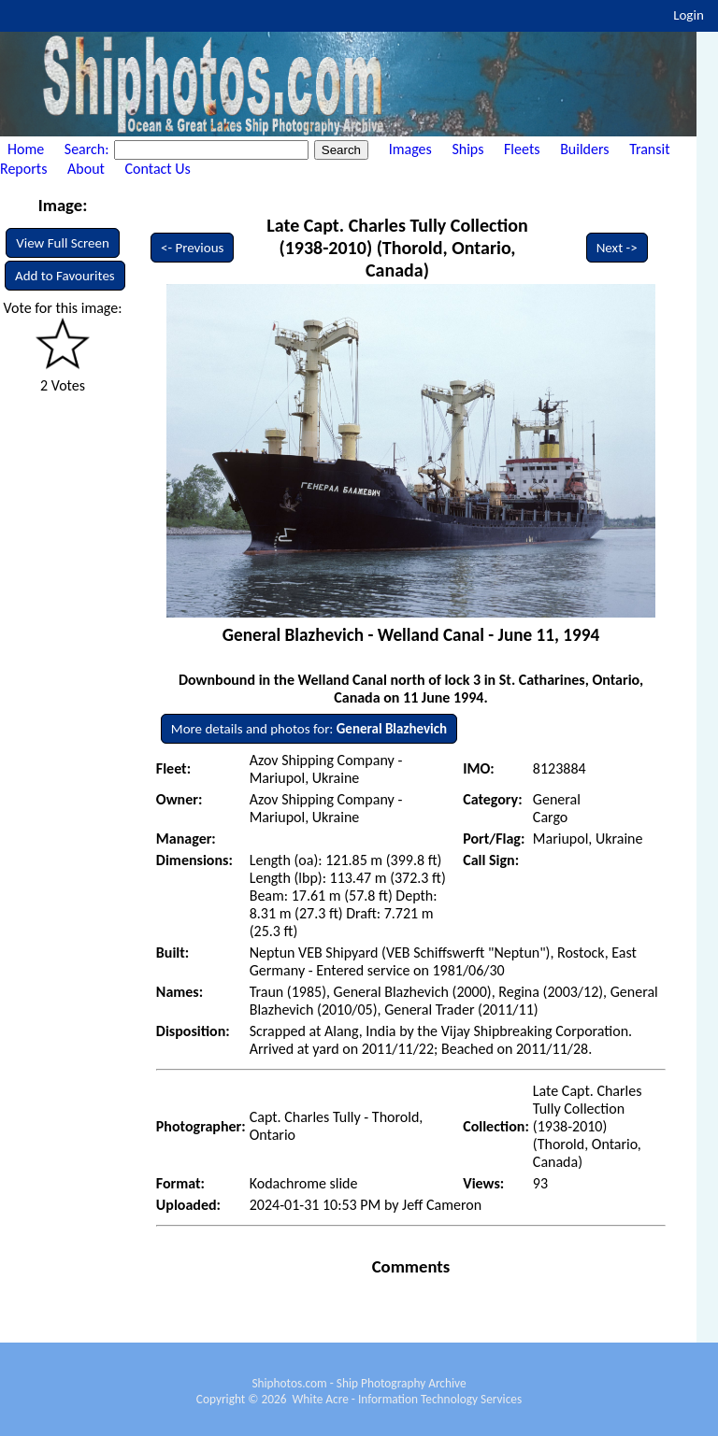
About (86, 169)
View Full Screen (62, 243)
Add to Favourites (65, 275)
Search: (88, 149)
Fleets (521, 149)
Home (25, 149)
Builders (584, 149)
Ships (467, 149)
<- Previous (192, 247)
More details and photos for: (309, 728)
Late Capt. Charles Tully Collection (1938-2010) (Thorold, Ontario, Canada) (396, 247)
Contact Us (158, 169)
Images (410, 149)
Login (688, 15)
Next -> (617, 247)
